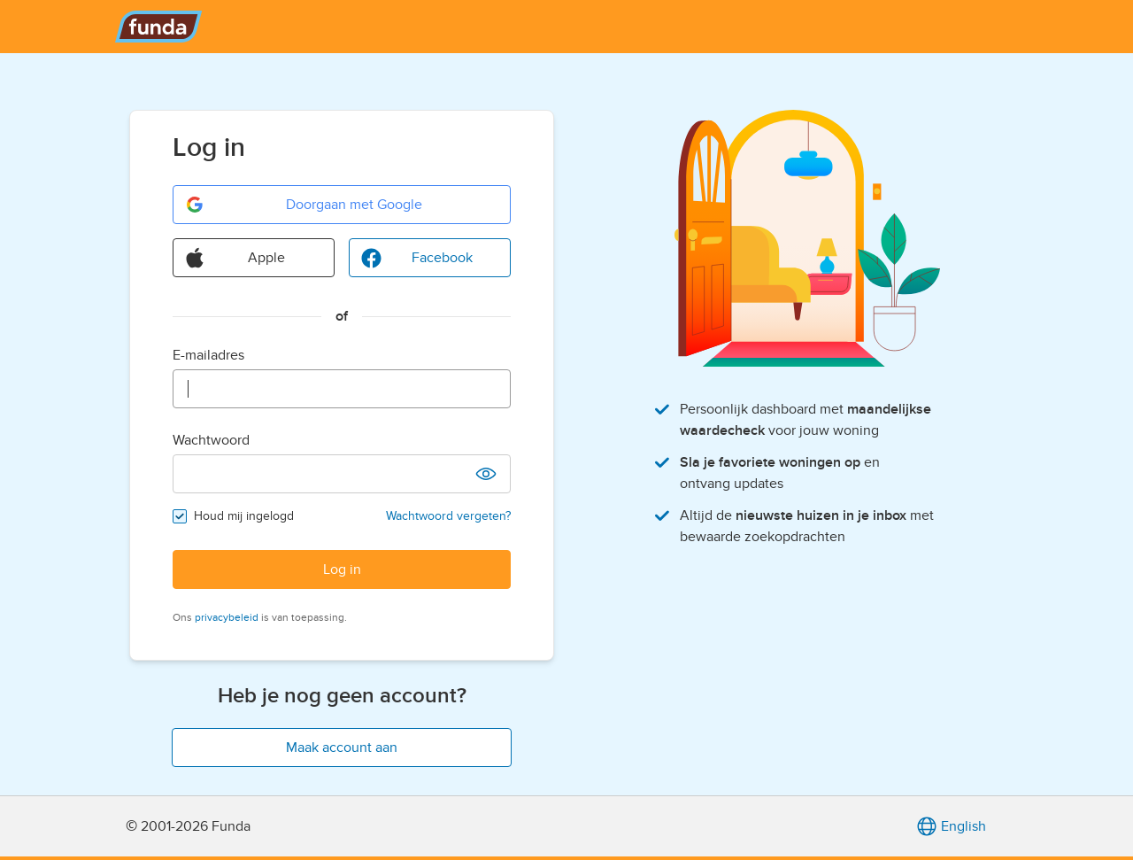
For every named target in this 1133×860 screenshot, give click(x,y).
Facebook (416, 257)
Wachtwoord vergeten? (448, 515)
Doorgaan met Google (303, 204)
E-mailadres (208, 355)
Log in (342, 569)
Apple (234, 257)
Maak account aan (341, 747)
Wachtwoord (211, 440)
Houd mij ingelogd (244, 515)
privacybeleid (226, 617)
